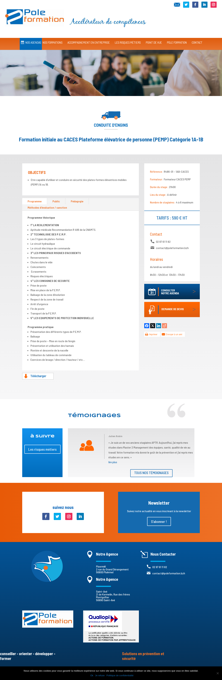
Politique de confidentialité (119, 675)
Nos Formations (52, 39)
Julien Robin (115, 436)
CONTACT (197, 39)
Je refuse (100, 675)
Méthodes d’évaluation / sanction (47, 207)
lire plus (112, 462)
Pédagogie (77, 201)
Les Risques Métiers (128, 39)
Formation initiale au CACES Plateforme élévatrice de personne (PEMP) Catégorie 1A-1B (111, 139)
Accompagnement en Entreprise (88, 39)
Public (56, 201)
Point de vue (154, 39)
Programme (35, 201)
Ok (91, 675)
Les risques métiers (42, 449)
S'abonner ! (159, 521)
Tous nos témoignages (151, 472)
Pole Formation (177, 39)
